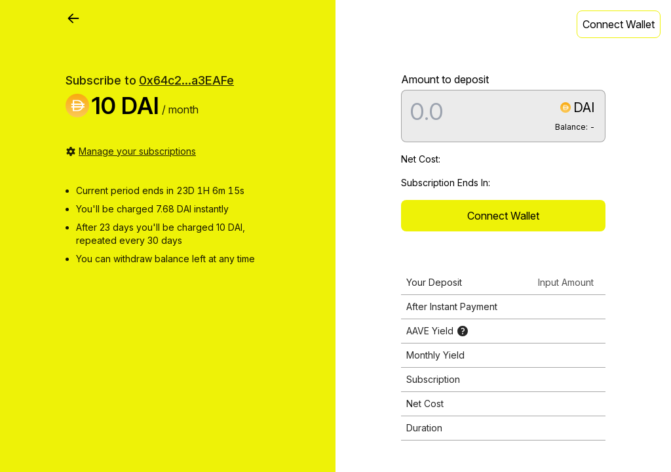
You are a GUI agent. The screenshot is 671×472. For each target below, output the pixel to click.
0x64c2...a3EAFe (186, 80)
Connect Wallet (619, 24)
